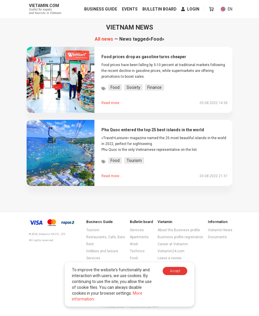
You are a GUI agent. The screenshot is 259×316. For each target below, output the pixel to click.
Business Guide (101, 9)
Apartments (139, 237)
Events (130, 9)
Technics (137, 251)
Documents (217, 237)
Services (93, 258)
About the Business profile (179, 230)
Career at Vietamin (173, 244)
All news (104, 39)
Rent (90, 244)
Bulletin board (160, 9)
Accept (175, 271)
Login (191, 9)
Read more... (111, 103)
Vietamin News (220, 230)
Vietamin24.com (171, 251)
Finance (154, 87)
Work (134, 244)
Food (115, 87)
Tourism (134, 160)
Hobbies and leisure (102, 251)
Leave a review (170, 258)
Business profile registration (180, 237)
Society (133, 87)
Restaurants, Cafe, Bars (105, 237)
